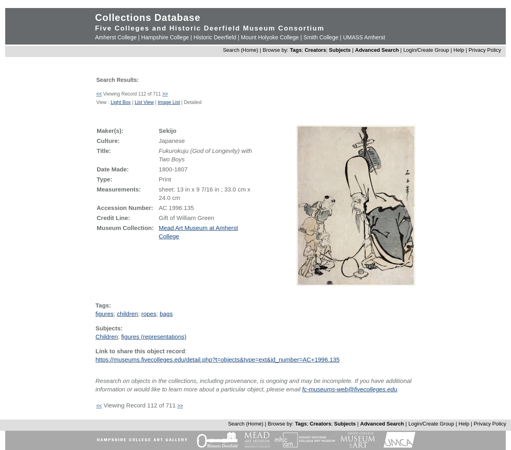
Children (106, 336)
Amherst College (116, 37)
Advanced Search (377, 50)
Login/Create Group (426, 50)
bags (166, 313)
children (127, 313)
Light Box (121, 102)
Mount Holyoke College (270, 37)
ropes (148, 313)
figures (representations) (154, 336)
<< (99, 94)
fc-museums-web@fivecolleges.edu (349, 389)
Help (459, 50)
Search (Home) (240, 50)
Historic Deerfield (214, 37)
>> (165, 94)
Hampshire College (165, 37)
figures (104, 313)
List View (144, 102)
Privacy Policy (484, 50)
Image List (169, 102)
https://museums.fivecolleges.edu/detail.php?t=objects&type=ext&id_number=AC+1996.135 (217, 359)
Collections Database (148, 17)
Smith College (321, 37)
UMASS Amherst (364, 37)
